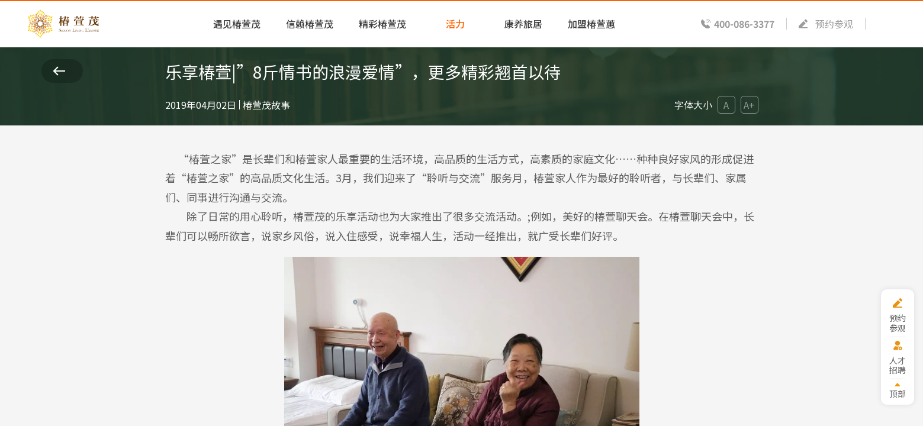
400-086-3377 (744, 24)
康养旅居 (523, 24)
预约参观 (834, 24)
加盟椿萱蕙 (591, 24)
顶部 (897, 393)
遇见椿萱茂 (237, 24)
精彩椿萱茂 (382, 24)
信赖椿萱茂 (309, 24)
